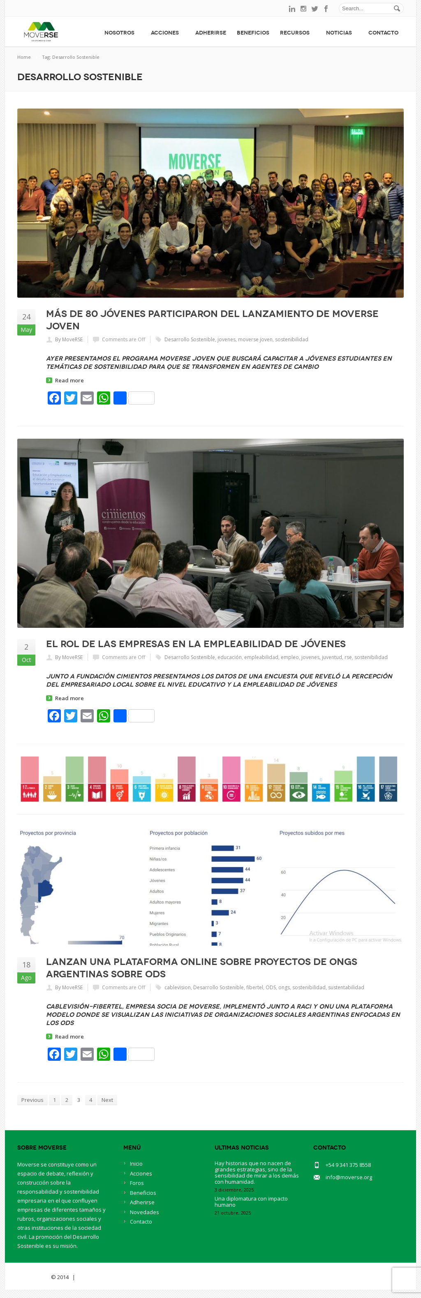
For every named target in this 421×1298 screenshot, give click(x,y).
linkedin (292, 8)
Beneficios (253, 33)
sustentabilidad (346, 987)
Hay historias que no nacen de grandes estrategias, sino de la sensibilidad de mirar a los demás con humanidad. (257, 1181)
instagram (303, 8)
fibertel (254, 987)
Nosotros (122, 33)
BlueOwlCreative (99, 1285)
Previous (32, 1100)
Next (107, 1100)
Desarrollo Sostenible (189, 339)
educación (229, 657)
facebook (326, 8)
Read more (69, 380)
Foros (137, 1191)
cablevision (177, 987)
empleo (290, 657)
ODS (271, 987)
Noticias (342, 33)
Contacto (383, 33)
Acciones (168, 33)
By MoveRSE (69, 339)
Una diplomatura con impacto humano (251, 1210)
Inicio (136, 1171)
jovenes (226, 339)
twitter (315, 8)
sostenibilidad (291, 339)
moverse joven (255, 339)
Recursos (297, 33)
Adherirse (210, 33)
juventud (332, 657)
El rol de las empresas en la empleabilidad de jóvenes (196, 644)
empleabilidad (261, 657)
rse (348, 657)
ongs (284, 987)
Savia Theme (33, 1285)
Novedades (144, 1220)
